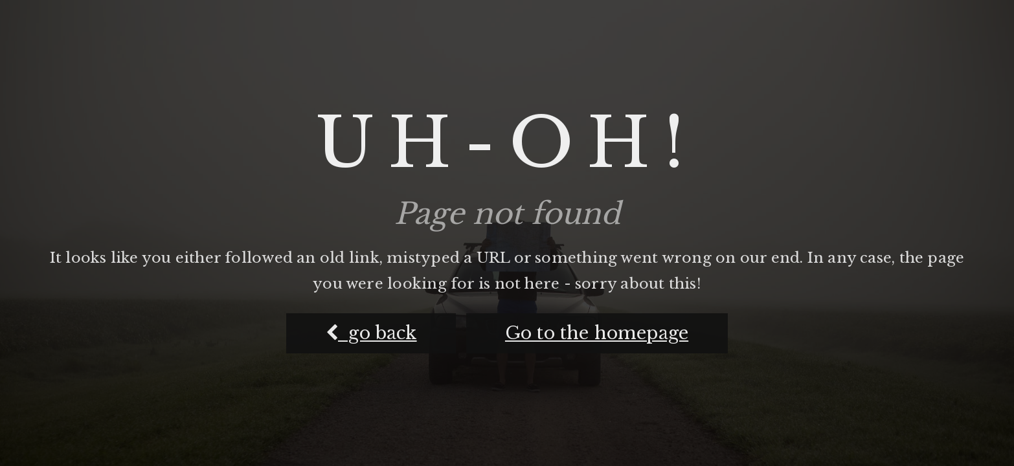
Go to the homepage (596, 333)
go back (371, 333)
